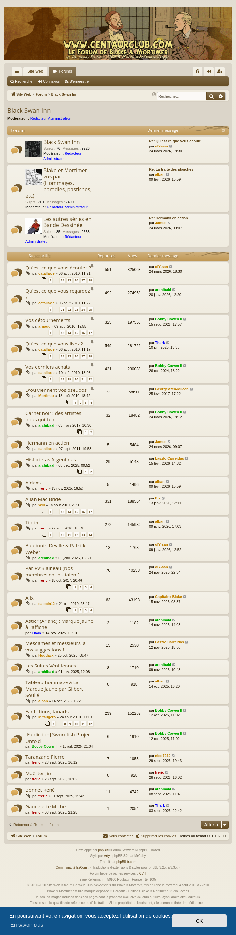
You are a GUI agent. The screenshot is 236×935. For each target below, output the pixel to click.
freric (43, 488)
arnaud (44, 326)
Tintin (31, 522)
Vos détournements (47, 320)
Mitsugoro (47, 717)
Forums (65, 71)
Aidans (33, 482)
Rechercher (24, 81)
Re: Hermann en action (168, 218)
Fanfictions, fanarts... (49, 711)
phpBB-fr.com (126, 862)
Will (41, 505)
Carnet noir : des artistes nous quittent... (53, 416)
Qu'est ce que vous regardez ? (57, 293)
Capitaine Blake (168, 597)
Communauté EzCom (71, 867)
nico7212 (162, 756)
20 (76, 379)
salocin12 (46, 603)
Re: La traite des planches (171, 169)
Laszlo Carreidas (169, 458)
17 (90, 333)
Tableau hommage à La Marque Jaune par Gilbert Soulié (54, 688)
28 (90, 280)
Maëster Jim (38, 773)
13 (62, 333)
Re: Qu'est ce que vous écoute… (177, 141)
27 (83, 280)
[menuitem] (197, 71)
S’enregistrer (80, 81)
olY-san (161, 146)
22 (69, 309)
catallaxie (46, 273)
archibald (163, 290)
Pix (158, 498)
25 (69, 280)
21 (62, 309)
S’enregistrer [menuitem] (221, 72)
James (160, 223)
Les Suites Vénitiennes (50, 665)
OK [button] (199, 921)
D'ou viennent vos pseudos (56, 390)
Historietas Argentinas (50, 459)
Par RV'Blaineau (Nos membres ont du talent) (52, 571)
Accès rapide (18, 72)
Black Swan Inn (29, 110)
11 (69, 535)
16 (83, 333)
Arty (107, 856)
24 (62, 280)
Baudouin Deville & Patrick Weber (55, 548)
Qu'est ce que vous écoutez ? (58, 267)
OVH (142, 873)
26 (76, 280)
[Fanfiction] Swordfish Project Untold (58, 737)
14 (69, 333)
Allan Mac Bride (43, 499)
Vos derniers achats (47, 366)
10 (62, 535)
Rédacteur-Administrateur (50, 118)
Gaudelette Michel (46, 806)
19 (69, 379)
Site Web (35, 71)
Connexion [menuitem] (210, 72)
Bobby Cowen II (168, 319)
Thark (160, 343)
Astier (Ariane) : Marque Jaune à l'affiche (59, 624)
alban (160, 174)
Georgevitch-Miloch (172, 389)
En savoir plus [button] (26, 924)
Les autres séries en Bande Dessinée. (67, 222)
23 (76, 309)
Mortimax (46, 396)
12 (76, 535)
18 (62, 379)
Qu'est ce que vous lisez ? (54, 343)
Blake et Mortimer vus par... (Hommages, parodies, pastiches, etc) (58, 183)
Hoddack (45, 655)
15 (76, 333)
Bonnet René (40, 790)
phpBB (103, 850)
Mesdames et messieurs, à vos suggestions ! (55, 646)
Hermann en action (47, 442)
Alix (29, 597)
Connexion (51, 81)
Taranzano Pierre (45, 756)
